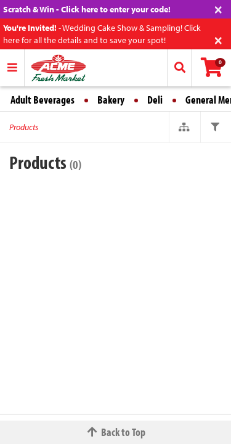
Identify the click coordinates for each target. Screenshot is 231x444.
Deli (155, 99)
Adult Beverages (42, 99)
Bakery (110, 99)
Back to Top (116, 432)
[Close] (218, 8)
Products (23, 127)
